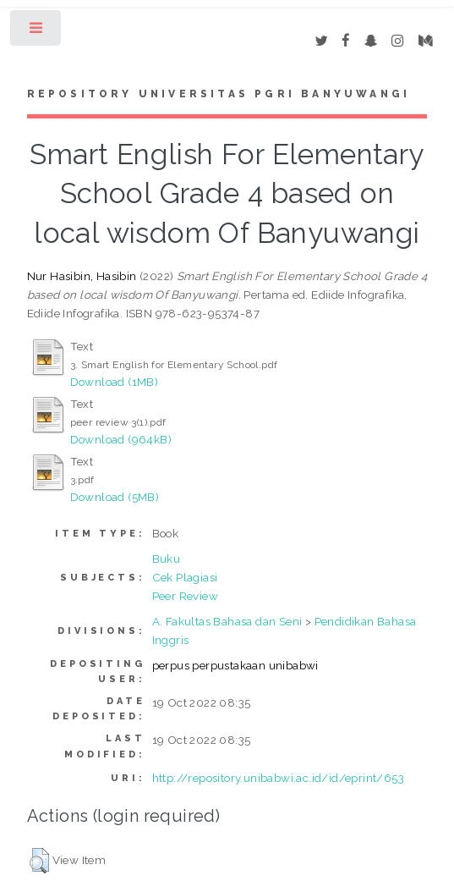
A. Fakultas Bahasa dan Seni (227, 621)
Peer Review (185, 596)
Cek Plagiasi (185, 577)
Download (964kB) (121, 439)
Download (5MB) (115, 497)
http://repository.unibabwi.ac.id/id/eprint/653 (278, 778)
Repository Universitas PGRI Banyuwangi (219, 94)
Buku (166, 558)
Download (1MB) (114, 381)
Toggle (37, 31)
